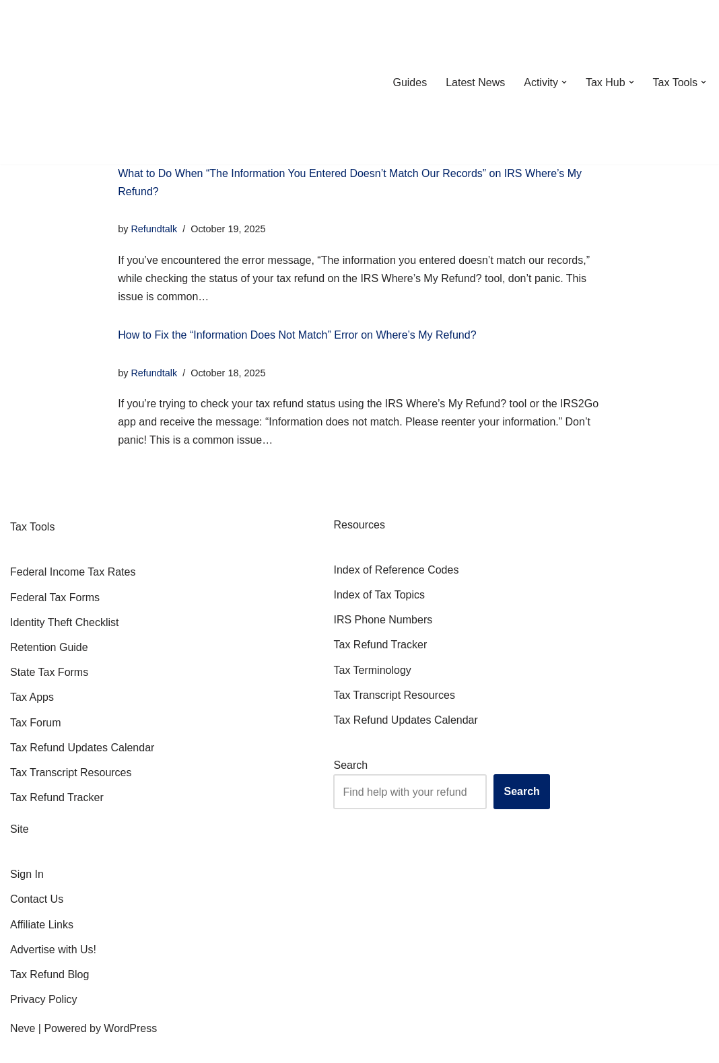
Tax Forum (35, 722)
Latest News (475, 82)
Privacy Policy (43, 999)
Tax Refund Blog (49, 974)
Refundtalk (154, 229)
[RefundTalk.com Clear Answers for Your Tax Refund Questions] (80, 82)
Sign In (27, 874)
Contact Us (36, 899)
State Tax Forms (49, 672)
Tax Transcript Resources (71, 772)
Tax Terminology (372, 670)
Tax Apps (32, 697)
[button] (564, 82)
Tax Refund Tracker (57, 797)
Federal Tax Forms (55, 597)
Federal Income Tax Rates (72, 572)
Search (350, 765)
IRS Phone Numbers (382, 619)
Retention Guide (49, 647)
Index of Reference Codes (395, 570)
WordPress (130, 1028)
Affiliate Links (41, 924)
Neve (22, 1028)
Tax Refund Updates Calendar (82, 747)
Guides (409, 82)
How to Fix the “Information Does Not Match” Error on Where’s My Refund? (297, 335)
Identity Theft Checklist (64, 622)
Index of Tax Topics (379, 595)
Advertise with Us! (53, 949)
